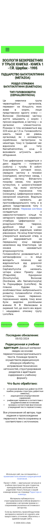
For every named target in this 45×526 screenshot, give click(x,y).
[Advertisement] (22, 23)
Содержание (23, 324)
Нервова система (31, 208)
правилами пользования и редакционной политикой (22, 477)
